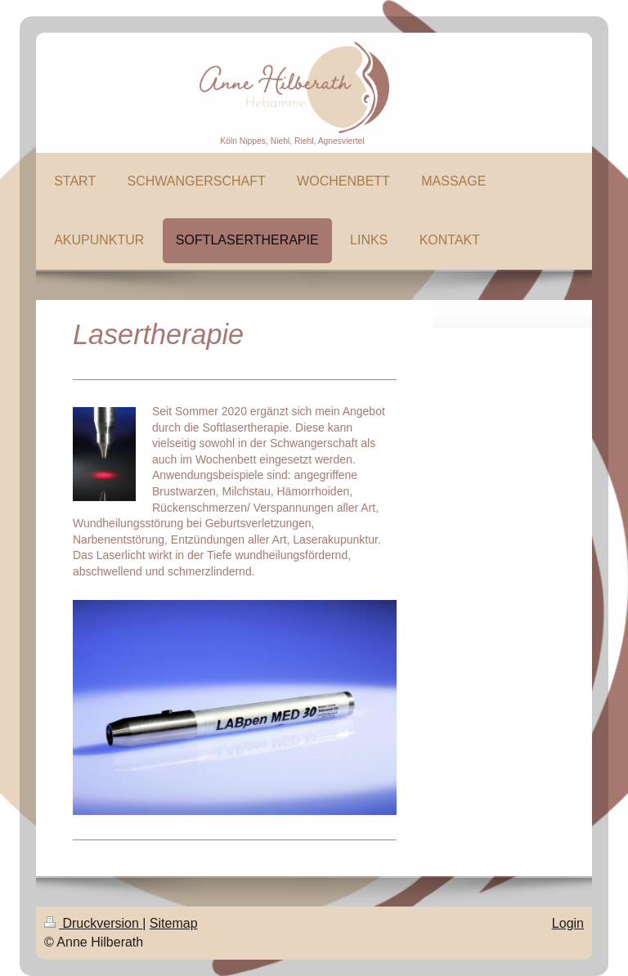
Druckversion (93, 923)
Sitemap (174, 923)
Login (568, 923)
